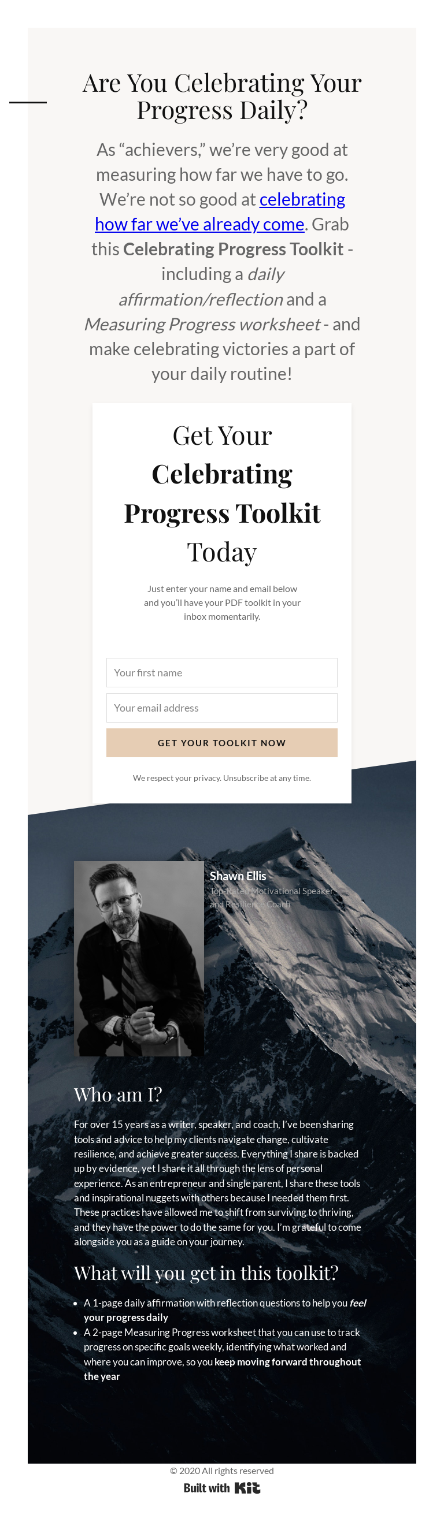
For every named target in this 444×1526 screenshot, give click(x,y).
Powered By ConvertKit (222, 1487)
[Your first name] (222, 672)
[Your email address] (222, 708)
